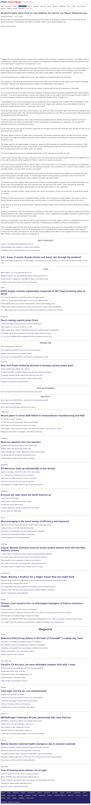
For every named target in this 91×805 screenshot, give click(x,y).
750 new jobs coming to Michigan (11, 403)
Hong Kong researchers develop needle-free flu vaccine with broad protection (25, 747)
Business (8, 6)
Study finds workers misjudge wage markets (14, 583)
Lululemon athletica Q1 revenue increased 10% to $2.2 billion (20, 508)
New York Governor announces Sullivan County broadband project (21, 378)
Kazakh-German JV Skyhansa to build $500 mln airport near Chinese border (24, 279)
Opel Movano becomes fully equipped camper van (16, 674)
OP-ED (3, 517)
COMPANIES (5, 412)
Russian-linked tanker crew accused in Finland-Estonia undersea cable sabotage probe (28, 303)
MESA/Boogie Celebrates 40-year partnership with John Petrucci (36, 717)
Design (3, 8)
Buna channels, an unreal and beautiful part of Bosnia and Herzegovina (23, 645)
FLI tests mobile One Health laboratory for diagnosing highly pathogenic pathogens (26, 554)
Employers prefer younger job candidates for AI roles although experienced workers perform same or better (34, 580)
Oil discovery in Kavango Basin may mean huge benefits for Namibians (23, 531)
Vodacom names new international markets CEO (16, 448)
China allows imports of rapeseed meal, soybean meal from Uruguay (22, 566)
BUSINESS (4, 316)
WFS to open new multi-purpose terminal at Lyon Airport (18, 407)
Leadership (62, 6)
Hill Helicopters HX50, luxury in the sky (13, 671)
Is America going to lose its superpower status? (15, 537)
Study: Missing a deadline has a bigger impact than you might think (37, 577)
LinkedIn (21, 798)
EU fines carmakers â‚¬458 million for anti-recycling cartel (19, 609)
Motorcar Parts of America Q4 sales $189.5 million (16, 501)
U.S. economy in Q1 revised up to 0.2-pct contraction (17, 475)
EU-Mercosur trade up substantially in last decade (28, 468)
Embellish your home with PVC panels (12, 694)
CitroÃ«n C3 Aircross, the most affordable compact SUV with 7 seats (38, 664)
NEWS (3, 287)
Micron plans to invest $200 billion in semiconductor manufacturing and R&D (24, 357)
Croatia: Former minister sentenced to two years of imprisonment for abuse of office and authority (31, 307)
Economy (36, 6)
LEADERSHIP (5, 573)
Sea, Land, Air (81, 6)
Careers (29, 6)
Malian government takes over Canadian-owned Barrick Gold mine (21, 431)
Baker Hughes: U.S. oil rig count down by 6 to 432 (16, 272)
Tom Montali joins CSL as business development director (18, 455)
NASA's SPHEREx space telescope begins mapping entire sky (20, 777)
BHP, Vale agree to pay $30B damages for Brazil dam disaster (20, 616)
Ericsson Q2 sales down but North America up (26, 495)
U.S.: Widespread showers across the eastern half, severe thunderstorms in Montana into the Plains (32, 310)
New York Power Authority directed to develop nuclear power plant (37, 365)
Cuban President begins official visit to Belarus (15, 369)
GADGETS (4, 714)
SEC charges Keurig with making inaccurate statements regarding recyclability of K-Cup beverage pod (32, 622)
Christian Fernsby (7, 16)
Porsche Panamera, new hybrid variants (13, 677)
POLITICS (4, 362)
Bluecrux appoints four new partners (21, 442)
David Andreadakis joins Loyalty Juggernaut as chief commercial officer (23, 452)
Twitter (14, 798)
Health (15, 8)
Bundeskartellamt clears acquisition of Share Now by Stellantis (20, 247)
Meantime (21, 8)
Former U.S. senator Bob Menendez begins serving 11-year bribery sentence (25, 300)
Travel (74, 6)
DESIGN (3, 687)
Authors (49, 795)
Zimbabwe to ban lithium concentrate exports (15, 381)
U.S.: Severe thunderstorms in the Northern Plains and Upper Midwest (22, 297)
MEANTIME (4, 766)
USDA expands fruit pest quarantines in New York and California (21, 560)
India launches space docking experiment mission (16, 783)
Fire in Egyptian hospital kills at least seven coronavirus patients (21, 350)
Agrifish (54, 6)
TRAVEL (3, 634)
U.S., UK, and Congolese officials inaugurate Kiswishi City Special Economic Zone (26, 336)
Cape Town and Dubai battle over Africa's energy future (18, 534)
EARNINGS (4, 491)
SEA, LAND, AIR (6, 661)
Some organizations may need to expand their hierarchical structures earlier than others (28, 586)
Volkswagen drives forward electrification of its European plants (20, 250)
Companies (21, 6)
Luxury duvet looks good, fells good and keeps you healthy (19, 701)
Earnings (43, 6)
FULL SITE (29, 798)
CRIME (3, 599)
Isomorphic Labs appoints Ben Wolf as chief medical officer (19, 445)
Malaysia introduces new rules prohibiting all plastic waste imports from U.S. (24, 276)
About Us (71, 795)
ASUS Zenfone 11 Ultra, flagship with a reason (15, 727)
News (2, 6)
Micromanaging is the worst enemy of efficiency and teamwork (35, 521)
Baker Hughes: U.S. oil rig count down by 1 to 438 (16, 327)
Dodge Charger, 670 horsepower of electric (14, 681)
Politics (15, 6)
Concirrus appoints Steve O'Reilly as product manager (18, 458)
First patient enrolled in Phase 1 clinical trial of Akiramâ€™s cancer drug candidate (26, 753)
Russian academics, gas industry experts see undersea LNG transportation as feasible (28, 780)
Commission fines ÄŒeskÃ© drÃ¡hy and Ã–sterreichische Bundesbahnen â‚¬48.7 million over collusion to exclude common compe (41, 619)
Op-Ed (49, 6)
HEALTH (3, 740)
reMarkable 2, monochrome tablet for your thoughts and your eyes (21, 721)
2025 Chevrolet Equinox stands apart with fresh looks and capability (22, 668)
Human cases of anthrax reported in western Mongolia (17, 760)
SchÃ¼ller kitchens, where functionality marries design (18, 707)
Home (3, 792)
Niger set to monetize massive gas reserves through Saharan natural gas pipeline (26, 525)
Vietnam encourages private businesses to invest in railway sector (21, 323)
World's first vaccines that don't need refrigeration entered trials (20, 750)
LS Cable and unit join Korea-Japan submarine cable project (19, 422)
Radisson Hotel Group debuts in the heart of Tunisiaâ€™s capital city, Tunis (42, 638)
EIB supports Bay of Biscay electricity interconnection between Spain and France (26, 333)
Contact (78, 795)
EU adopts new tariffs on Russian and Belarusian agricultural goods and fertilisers (26, 372)
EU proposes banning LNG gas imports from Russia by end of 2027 (22, 375)
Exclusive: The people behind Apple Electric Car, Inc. (17, 244)
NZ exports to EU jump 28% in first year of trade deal (17, 481)
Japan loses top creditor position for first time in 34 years (18, 478)
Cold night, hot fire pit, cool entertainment (23, 691)
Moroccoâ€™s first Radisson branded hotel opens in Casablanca (21, 641)
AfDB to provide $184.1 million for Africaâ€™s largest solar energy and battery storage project (30, 330)
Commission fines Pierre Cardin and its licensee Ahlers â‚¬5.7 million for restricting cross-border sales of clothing (36, 612)
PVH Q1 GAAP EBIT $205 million (11, 511)
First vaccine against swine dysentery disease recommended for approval (23, 557)
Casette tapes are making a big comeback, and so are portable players (23, 733)
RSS (8, 798)
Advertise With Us (60, 795)
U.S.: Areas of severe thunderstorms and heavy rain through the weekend (41, 257)
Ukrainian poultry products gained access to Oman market (19, 282)
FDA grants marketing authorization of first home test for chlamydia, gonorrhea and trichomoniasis (31, 757)
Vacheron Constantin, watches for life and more (15, 704)
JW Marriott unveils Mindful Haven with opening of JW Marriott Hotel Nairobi (24, 648)
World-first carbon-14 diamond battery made (14, 786)
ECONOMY (4, 465)
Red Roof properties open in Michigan (12, 654)
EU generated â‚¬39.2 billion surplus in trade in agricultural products (22, 484)
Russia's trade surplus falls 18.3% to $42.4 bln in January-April (20, 472)
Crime (69, 6)
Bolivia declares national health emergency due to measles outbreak (38, 744)
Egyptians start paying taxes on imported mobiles (16, 353)
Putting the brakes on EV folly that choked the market (17, 528)
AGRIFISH (4, 544)
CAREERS (4, 438)
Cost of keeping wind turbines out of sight (24, 770)
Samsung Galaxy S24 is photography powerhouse (16, 730)
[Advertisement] (15, 39)
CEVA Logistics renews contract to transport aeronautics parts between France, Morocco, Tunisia (31, 428)
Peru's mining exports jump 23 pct (19, 320)
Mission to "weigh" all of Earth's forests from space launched (19, 774)
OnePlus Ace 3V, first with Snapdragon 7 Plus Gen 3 (17, 724)
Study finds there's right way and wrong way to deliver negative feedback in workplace (27, 590)
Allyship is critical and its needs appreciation (14, 593)
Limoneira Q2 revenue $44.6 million (12, 504)
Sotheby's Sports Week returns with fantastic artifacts (17, 651)
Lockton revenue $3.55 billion (10, 498)
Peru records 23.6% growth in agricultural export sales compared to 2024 (23, 563)
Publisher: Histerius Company (10, 802)
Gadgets (9, 8)
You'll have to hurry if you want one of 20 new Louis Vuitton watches (22, 697)
